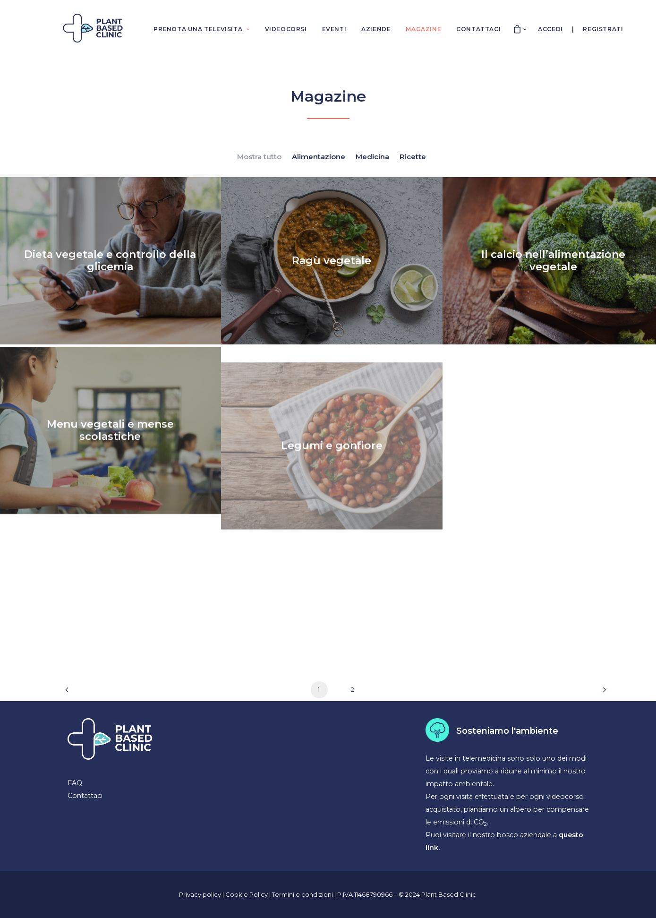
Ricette (413, 156)
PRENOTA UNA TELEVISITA (201, 29)
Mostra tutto (259, 156)
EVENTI (334, 29)
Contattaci (85, 795)
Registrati (603, 29)
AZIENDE (376, 29)
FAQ (75, 783)
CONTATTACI (478, 29)
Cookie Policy (247, 894)
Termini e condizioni (303, 894)
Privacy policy (200, 894)
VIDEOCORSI (286, 29)
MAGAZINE (423, 29)
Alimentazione (318, 156)
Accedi (550, 29)
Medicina (372, 156)
